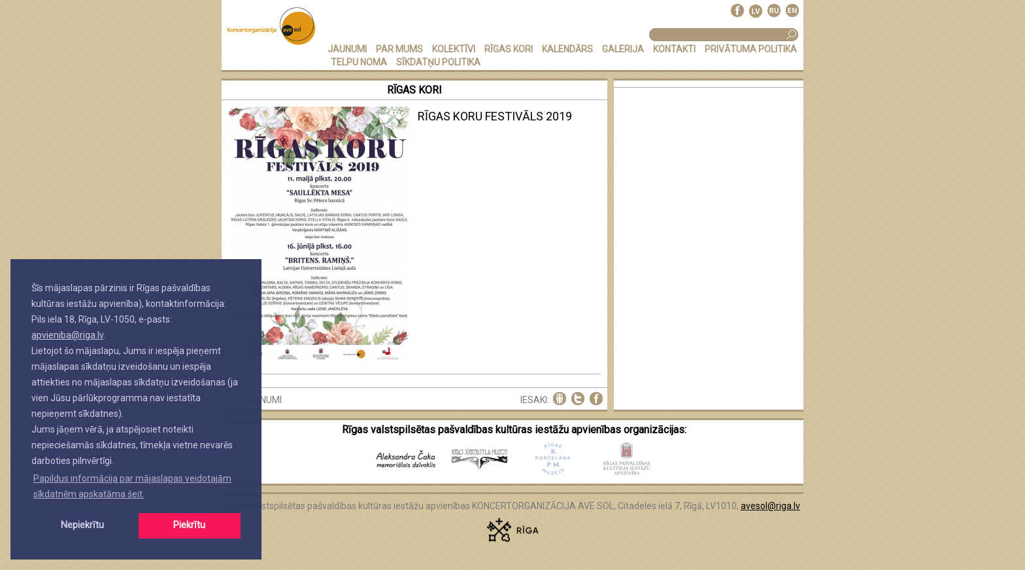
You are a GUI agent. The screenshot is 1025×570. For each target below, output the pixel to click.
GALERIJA (623, 49)
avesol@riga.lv (770, 506)
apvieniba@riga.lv (67, 335)
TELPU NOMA (359, 62)
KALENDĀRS (567, 49)
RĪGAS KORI (508, 49)
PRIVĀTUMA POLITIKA (751, 49)
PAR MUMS (399, 49)
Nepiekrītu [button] (82, 525)
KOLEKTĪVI (453, 49)
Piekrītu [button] (189, 525)
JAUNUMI (347, 49)
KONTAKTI (674, 49)
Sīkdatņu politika (438, 62)
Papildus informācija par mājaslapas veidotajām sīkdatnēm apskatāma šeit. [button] (132, 486)
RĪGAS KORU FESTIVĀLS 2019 (495, 116)
